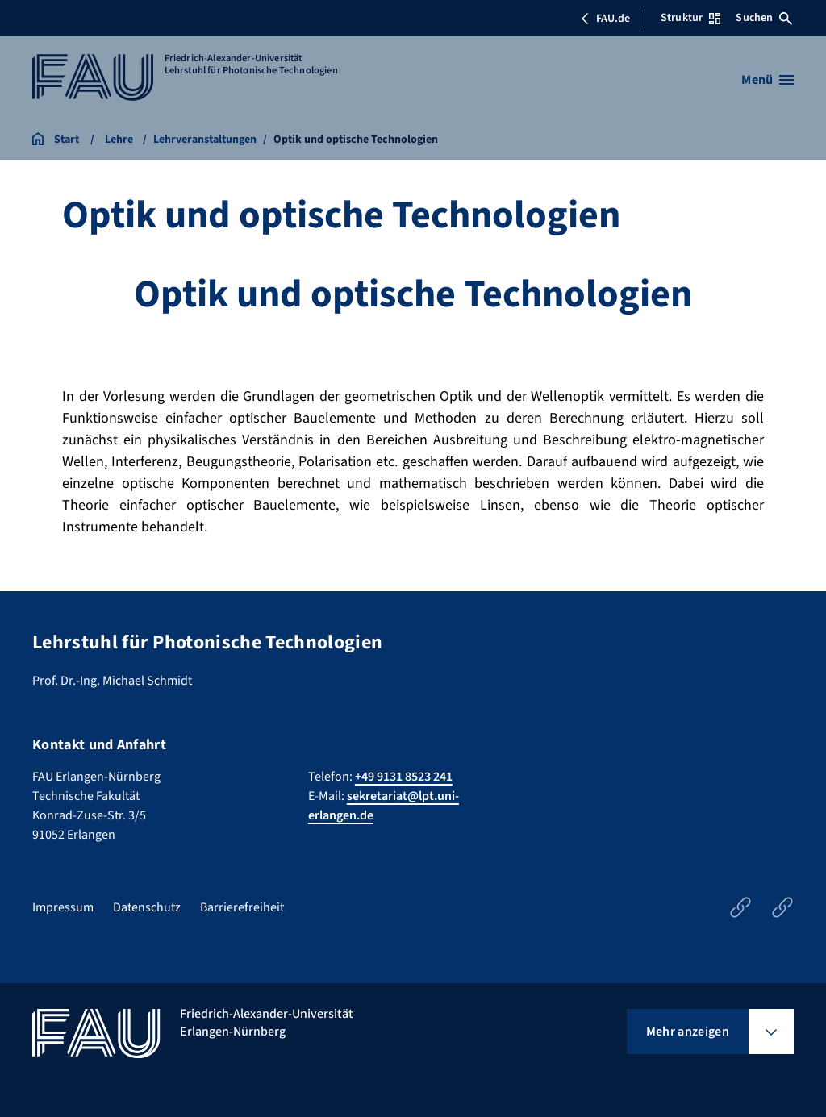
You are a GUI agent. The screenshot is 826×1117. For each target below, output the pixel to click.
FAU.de (605, 18)
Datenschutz (147, 907)
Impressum (63, 907)
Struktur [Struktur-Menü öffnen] (690, 18)
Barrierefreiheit (242, 907)
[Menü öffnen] (767, 80)
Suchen (764, 18)
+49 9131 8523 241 (404, 777)
